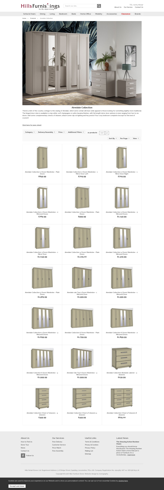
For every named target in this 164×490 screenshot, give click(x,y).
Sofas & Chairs (29, 14)
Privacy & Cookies (91, 445)
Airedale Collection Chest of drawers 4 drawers (82, 414)
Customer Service (59, 445)
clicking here (123, 481)
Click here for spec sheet (31, 125)
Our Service (128, 7)
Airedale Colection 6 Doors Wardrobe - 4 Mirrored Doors (42, 374)
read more (131, 455)
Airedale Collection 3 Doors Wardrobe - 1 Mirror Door (42, 253)
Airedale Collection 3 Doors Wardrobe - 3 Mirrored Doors (122, 213)
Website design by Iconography (96, 474)
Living (52, 14)
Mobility (98, 14)
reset (102, 133)
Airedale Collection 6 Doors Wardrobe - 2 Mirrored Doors (122, 333)
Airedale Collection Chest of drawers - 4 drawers (42, 414)
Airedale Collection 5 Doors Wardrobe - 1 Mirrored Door (122, 293)
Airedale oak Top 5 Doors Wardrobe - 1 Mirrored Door (82, 293)
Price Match (56, 448)
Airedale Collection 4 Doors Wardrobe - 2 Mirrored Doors (122, 253)
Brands (138, 14)
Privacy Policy (90, 448)
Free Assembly (57, 451)
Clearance (125, 14)
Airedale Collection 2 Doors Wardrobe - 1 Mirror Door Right (122, 173)
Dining (42, 14)
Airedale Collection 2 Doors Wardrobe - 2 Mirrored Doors (42, 213)
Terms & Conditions (92, 442)
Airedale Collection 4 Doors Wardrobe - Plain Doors (82, 253)
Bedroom (63, 14)
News (23, 448)
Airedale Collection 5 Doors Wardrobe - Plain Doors (42, 293)
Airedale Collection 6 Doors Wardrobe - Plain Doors (82, 333)
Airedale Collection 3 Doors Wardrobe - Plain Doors (82, 213)
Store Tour (25, 445)
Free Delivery (57, 442)
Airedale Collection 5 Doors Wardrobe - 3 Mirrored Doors (42, 333)
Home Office (85, 14)
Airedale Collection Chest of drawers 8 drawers (122, 414)
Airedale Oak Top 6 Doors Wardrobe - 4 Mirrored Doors (82, 374)
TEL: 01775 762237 (136, 5)
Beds (74, 14)
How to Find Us (26, 442)
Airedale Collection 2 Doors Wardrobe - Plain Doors (42, 173)
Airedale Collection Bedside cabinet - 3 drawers (122, 374)
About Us (117, 7)
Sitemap (88, 454)
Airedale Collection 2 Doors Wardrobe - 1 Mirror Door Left (82, 173)
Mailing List (89, 451)
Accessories (112, 14)
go (107, 133)
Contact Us (139, 7)
